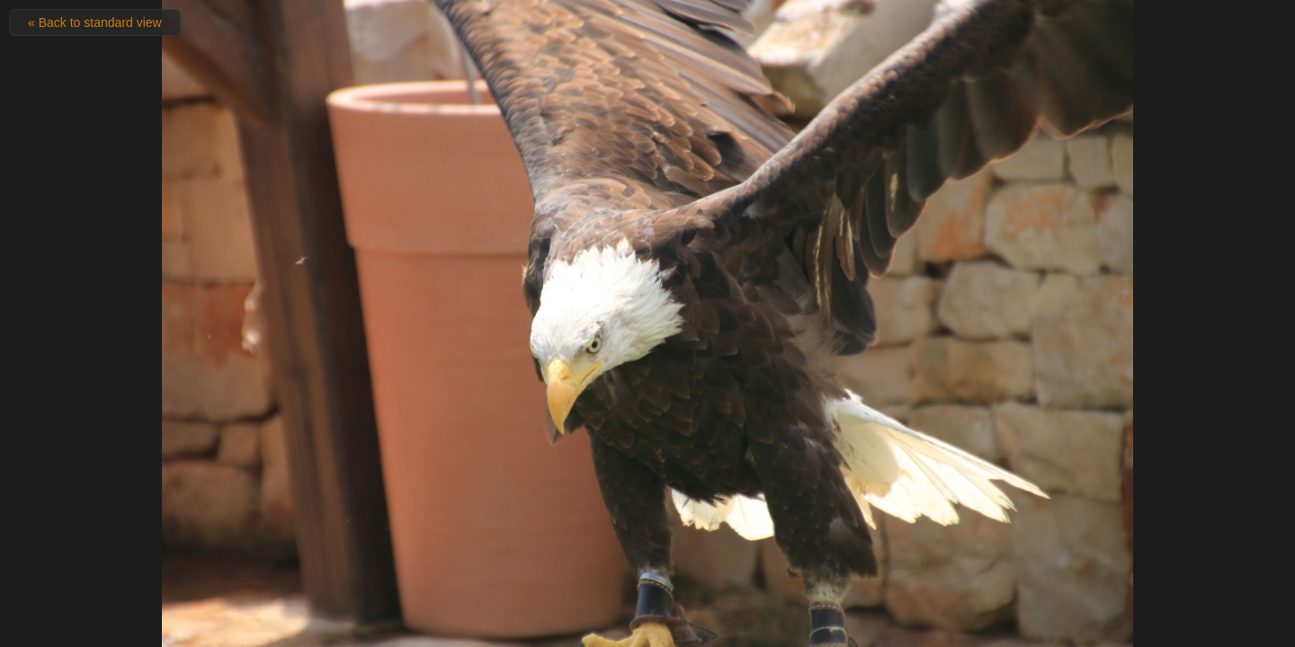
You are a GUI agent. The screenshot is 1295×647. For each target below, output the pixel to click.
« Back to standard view (95, 22)
